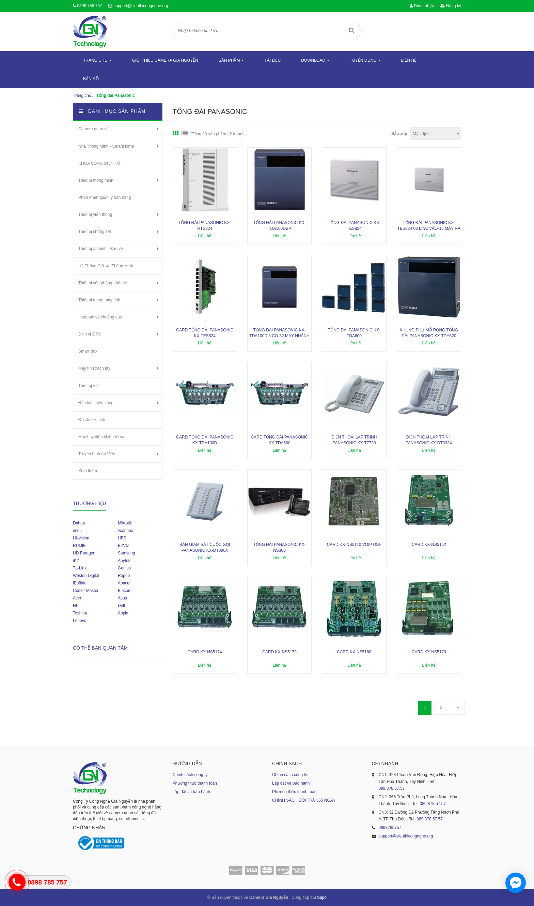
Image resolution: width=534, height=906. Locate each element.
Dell (121, 605)
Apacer (124, 583)
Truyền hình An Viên (96, 453)
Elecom (124, 590)
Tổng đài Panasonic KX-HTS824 (204, 225)
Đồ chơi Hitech (91, 419)
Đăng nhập (422, 5)
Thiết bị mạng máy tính (99, 300)
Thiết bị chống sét (94, 231)
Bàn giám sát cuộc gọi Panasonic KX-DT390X (204, 547)
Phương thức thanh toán (195, 783)
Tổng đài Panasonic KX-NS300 (279, 547)
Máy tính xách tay (94, 368)
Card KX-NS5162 (429, 544)
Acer (77, 598)
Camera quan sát (94, 129)
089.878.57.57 (392, 788)
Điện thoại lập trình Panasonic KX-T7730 (354, 440)
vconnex (125, 530)
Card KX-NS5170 (429, 652)
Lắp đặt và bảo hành (191, 791)
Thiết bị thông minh (95, 180)
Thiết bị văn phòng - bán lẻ (102, 283)
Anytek (124, 560)
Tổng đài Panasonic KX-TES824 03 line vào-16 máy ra (428, 225)
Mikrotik (125, 523)
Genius (124, 568)
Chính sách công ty (190, 774)
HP (76, 605)
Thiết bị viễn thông (95, 214)
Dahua (79, 523)
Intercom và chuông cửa (100, 317)
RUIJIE (79, 545)
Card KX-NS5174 (205, 652)
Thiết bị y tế (89, 385)
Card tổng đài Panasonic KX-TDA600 (279, 440)
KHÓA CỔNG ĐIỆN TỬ (99, 163)
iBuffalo (80, 583)
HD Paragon (84, 553)
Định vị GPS (89, 334)
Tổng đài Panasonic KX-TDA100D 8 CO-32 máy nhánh (279, 333)
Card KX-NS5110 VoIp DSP (354, 544)
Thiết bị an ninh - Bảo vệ (100, 248)
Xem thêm (87, 471)
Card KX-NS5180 (354, 652)
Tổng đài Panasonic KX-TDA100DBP (279, 225)
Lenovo (79, 620)
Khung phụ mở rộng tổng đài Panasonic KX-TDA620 (429, 333)
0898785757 (390, 827)
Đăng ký (450, 5)
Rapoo (124, 575)
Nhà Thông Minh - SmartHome (106, 146)
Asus (122, 598)
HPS (122, 538)
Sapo (322, 897)
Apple (123, 613)
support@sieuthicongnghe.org (140, 5)
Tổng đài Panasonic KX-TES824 (354, 225)
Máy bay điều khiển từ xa (101, 436)
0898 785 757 (89, 5)
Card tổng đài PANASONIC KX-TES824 (204, 333)
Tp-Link (80, 568)
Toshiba (80, 613)
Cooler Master (85, 590)
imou (77, 530)
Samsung (126, 553)
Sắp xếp (399, 133)
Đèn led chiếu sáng (95, 402)
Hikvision (81, 538)
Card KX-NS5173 (279, 652)
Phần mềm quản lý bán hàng (104, 197)
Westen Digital (86, 575)
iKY (76, 560)
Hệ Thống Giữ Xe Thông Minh (105, 266)
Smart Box (87, 351)
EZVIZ (123, 545)
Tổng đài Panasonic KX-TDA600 (354, 333)
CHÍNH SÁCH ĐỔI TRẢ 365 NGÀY (304, 800)
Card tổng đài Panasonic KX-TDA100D (204, 440)
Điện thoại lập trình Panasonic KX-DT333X (429, 440)
